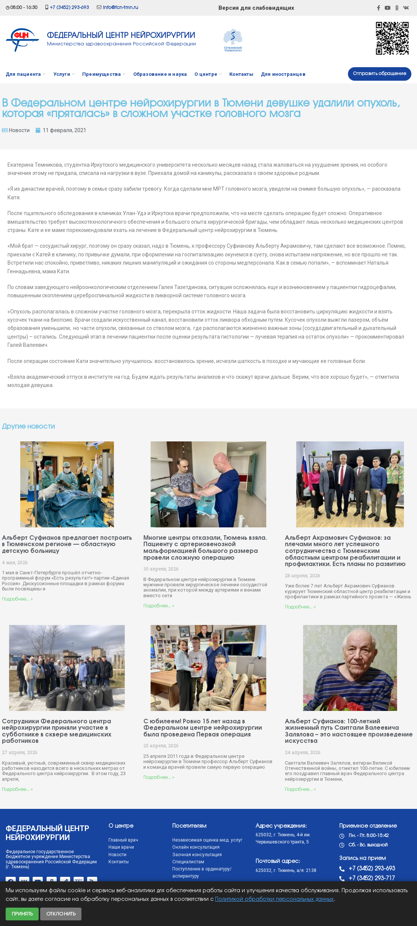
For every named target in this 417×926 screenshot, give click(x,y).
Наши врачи (121, 847)
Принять (22, 914)
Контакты (118, 861)
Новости (19, 130)
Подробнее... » (17, 599)
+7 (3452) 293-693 (69, 8)
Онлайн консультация (196, 847)
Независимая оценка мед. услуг (207, 840)
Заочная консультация (197, 854)
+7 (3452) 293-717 (372, 878)
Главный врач (123, 840)
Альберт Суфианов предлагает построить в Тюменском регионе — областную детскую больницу (67, 544)
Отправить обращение (379, 74)
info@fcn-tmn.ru (120, 8)
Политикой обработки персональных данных (274, 899)
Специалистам (188, 861)
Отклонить (60, 914)
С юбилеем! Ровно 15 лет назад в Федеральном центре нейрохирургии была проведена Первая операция (202, 728)
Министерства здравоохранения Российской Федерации (121, 44)
